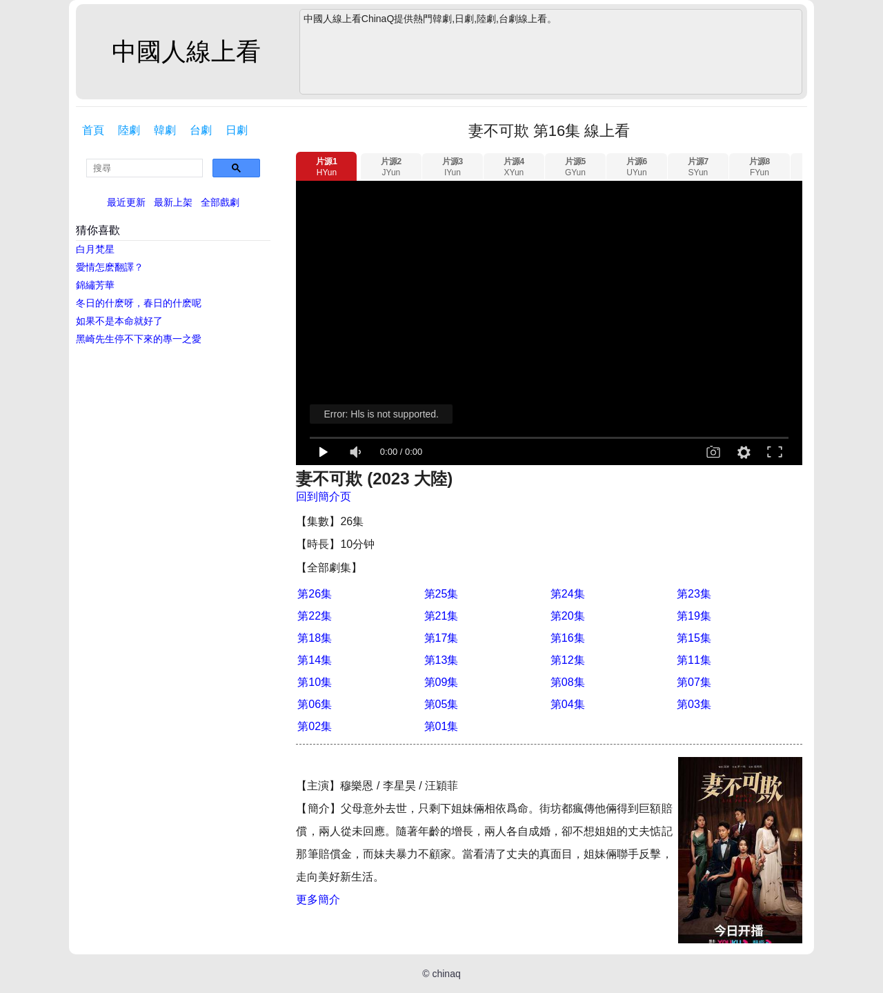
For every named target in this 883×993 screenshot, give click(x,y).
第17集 (441, 638)
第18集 (314, 638)
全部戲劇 (220, 202)
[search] (144, 168)
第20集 (567, 616)
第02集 (314, 726)
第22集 (314, 616)
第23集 (694, 594)
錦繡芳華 (95, 285)
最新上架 (173, 202)
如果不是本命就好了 (119, 320)
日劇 (237, 130)
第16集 (567, 638)
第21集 (441, 616)
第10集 (314, 682)
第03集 (694, 704)
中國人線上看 (186, 51)
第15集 (694, 638)
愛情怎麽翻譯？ (109, 267)
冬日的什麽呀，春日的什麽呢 (138, 302)
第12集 (567, 660)
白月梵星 (95, 249)
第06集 (314, 704)
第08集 (567, 682)
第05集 (441, 704)
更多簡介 (318, 899)
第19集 (694, 616)
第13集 (441, 660)
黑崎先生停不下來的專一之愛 (138, 338)
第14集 (314, 660)
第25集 (441, 594)
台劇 (201, 130)
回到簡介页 (323, 496)
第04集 (567, 704)
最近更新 (126, 202)
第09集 (441, 682)
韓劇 (165, 130)
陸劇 (129, 130)
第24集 (567, 594)
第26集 (314, 594)
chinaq (446, 973)
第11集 (694, 660)
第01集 (441, 726)
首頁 (93, 130)
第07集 (694, 682)
